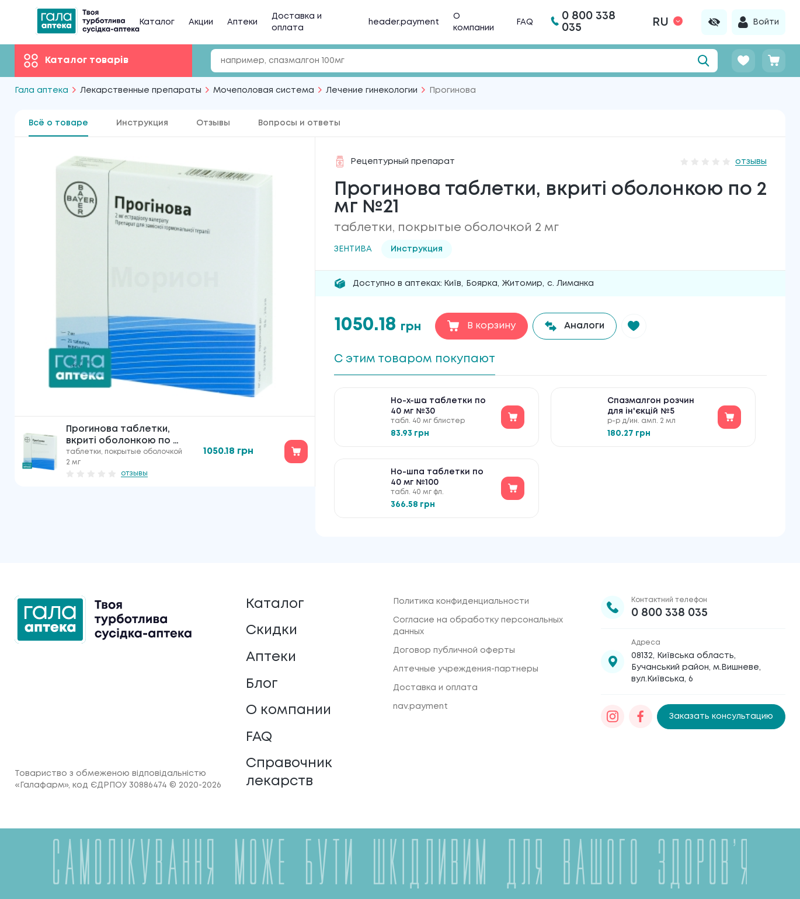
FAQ (524, 22)
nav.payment (420, 700)
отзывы (134, 473)
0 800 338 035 (669, 606)
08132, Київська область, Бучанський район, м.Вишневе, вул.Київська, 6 (696, 661)
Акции (201, 22)
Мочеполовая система (263, 90)
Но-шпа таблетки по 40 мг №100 (437, 478)
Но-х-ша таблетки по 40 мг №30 (438, 407)
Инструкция (142, 123)
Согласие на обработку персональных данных (478, 619)
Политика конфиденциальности (461, 595)
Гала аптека (41, 90)
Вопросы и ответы (299, 123)
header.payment (403, 22)
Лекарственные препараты (140, 90)
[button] (635, 326)
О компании (290, 708)
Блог (262, 680)
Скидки (272, 626)
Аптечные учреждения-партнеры (465, 662)
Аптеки (242, 22)
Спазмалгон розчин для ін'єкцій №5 (650, 407)
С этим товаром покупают (417, 359)
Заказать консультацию (721, 710)
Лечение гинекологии (372, 90)
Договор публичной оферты (454, 644)
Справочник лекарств (290, 772)
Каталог (157, 22)
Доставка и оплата (435, 681)
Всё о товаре (58, 123)
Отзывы (213, 123)
